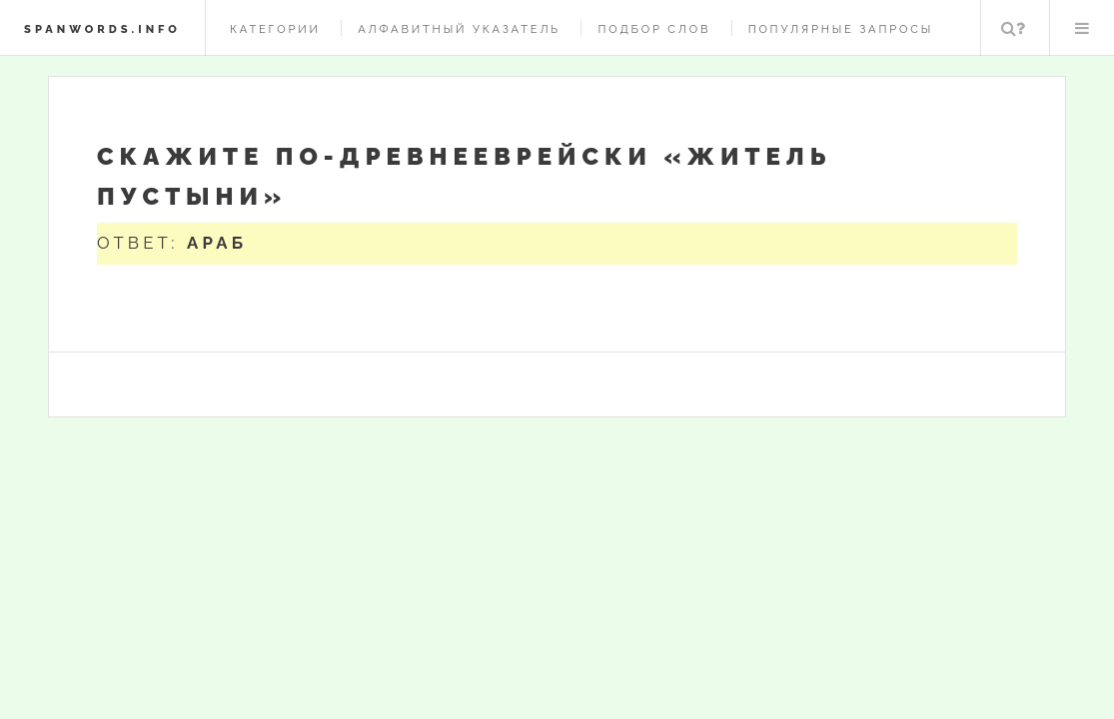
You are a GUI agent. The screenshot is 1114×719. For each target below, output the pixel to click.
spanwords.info (102, 29)
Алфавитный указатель (459, 29)
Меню (1082, 28)
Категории (275, 29)
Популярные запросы (840, 29)
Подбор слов (653, 29)
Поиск (1013, 28)
